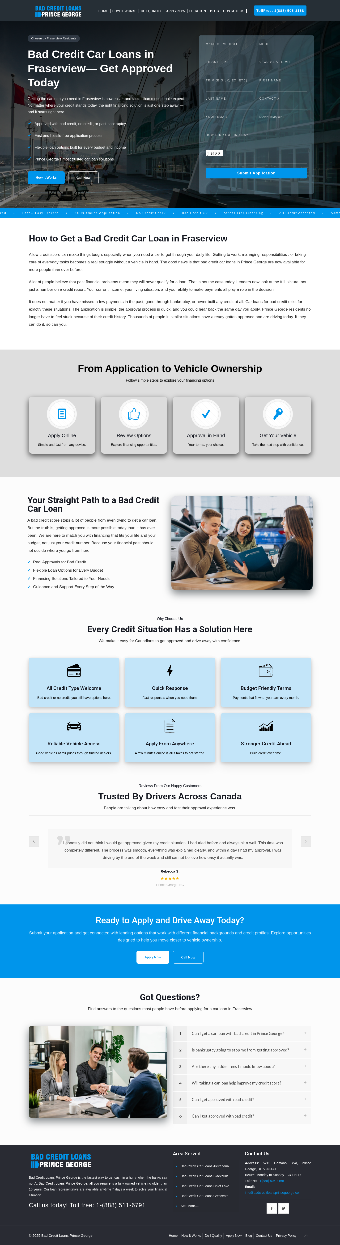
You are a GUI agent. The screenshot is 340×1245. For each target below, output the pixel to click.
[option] (170, 858)
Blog (248, 1235)
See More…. (190, 1206)
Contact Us (264, 1235)
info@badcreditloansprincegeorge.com (273, 1192)
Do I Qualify (213, 1235)
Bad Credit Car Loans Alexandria (205, 1166)
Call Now (83, 178)
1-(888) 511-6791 (121, 1205)
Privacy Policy (286, 1235)
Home (173, 1235)
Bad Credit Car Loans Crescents (204, 1196)
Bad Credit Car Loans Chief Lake (205, 1186)
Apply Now (152, 957)
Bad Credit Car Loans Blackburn (204, 1176)
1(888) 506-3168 (271, 1181)
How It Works (46, 177)
